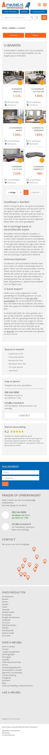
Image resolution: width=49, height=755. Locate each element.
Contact (24, 415)
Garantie (5, 659)
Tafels (4, 607)
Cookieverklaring (9, 675)
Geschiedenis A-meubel (12, 670)
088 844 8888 (12, 392)
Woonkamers (7, 596)
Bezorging (6, 657)
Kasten (5, 601)
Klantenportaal (39, 11)
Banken (12, 28)
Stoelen (5, 604)
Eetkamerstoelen (9, 625)
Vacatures (6, 680)
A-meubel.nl (32, 727)
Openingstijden (8, 654)
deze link (10, 331)
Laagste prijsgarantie (11, 652)
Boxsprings (6, 615)
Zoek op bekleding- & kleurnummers (17, 685)
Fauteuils (6, 609)
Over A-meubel (10, 11)
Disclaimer (6, 733)
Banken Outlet (8, 633)
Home (4, 28)
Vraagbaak (6, 678)
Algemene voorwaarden (12, 672)
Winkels (24, 11)
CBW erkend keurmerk (11, 662)
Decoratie (6, 635)
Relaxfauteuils (8, 630)
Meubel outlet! (8, 612)
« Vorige (12, 192)
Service (5, 665)
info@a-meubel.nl (14, 402)
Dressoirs (6, 622)
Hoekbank (6, 620)
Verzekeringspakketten (11, 667)
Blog (4, 683)
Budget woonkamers (11, 617)
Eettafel (5, 628)
